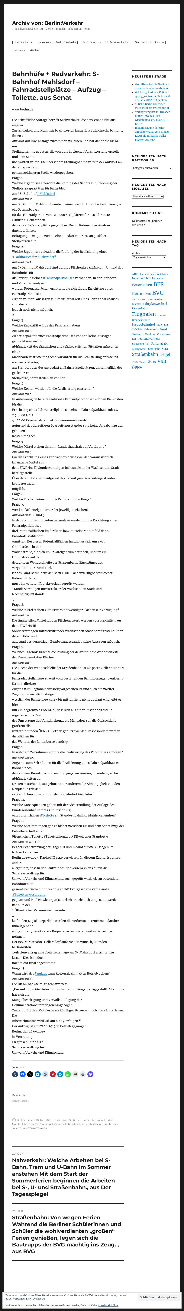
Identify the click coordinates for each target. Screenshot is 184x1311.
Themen (18, 50)
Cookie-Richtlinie (108, 1305)
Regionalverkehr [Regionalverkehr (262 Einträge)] (148, 338)
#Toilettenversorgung (28, 894)
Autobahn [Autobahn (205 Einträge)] (162, 274)
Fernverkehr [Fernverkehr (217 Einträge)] (139, 308)
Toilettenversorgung (34, 1127)
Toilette (16, 1127)
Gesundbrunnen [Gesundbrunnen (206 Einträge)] (141, 320)
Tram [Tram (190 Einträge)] (135, 362)
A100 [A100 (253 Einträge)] (135, 274)
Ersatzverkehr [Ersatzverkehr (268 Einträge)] (156, 299)
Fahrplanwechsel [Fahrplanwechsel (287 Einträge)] (155, 304)
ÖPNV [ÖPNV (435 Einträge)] (137, 367)
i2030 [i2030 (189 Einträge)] (160, 324)
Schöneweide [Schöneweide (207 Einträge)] (139, 349)
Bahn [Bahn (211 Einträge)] (135, 278)
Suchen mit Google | (150, 42)
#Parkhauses (21, 257)
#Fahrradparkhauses (58, 278)
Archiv (35, 50)
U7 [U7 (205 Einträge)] (154, 362)
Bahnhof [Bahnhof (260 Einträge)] (145, 278)
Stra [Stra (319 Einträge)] (165, 349)
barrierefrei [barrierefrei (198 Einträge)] (158, 278)
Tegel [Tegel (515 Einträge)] (165, 354)
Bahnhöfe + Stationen (68, 1120)
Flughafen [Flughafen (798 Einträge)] (144, 314)
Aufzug (46, 1123)
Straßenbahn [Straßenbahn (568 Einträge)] (145, 354)
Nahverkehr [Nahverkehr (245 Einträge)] (151, 329)
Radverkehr (31, 1123)
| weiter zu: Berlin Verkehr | (58, 42)
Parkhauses (111, 1123)
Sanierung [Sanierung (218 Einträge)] (138, 343)
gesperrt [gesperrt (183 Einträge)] (161, 315)
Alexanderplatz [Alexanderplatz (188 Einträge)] (148, 274)
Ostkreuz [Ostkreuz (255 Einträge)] (138, 334)
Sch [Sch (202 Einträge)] (147, 343)
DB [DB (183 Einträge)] (143, 299)
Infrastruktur (105, 1120)
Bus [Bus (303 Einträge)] (148, 294)
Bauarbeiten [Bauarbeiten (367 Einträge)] (142, 285)
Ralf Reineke (25, 1120)
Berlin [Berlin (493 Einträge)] (138, 293)
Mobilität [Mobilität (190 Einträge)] (137, 329)
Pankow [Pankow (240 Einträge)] (150, 334)
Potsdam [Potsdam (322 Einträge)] (163, 334)
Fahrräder (58, 1123)
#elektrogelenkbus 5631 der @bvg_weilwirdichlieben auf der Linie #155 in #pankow (152, 96)
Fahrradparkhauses (77, 1123)
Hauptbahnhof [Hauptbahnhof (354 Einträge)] (143, 324)
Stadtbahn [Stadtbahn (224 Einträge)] (154, 349)
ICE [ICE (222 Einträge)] (166, 324)
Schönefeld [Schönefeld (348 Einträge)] (159, 343)
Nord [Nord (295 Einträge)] (163, 329)
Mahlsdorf (96, 1123)
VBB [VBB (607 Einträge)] (162, 361)
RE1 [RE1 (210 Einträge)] (134, 338)
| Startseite (20, 42)
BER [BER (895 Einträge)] (159, 284)
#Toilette (47, 815)
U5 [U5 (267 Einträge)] (150, 362)
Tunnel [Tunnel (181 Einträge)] (142, 362)
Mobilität (17, 1123)
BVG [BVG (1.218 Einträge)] (158, 292)
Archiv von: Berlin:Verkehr (47, 23)
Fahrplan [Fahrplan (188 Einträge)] (136, 304)
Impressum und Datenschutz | (106, 42)
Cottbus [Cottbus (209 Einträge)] (136, 299)
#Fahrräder (45, 257)
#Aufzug (41, 973)
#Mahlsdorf (46, 194)
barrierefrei (89, 1120)
